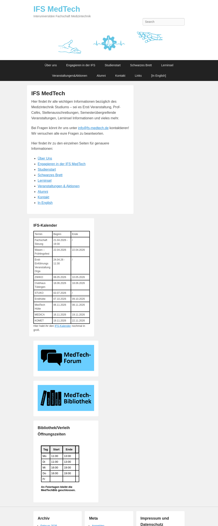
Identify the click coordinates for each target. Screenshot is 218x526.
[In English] (158, 75)
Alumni (101, 75)
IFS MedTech (56, 9)
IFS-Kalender (63, 325)
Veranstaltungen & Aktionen (59, 186)
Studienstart (113, 65)
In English (45, 203)
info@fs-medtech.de (93, 128)
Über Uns (45, 158)
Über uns (51, 65)
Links (138, 75)
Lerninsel (167, 65)
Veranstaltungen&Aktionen (69, 75)
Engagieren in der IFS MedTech (62, 164)
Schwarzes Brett (141, 65)
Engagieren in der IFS (80, 65)
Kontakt (120, 75)
